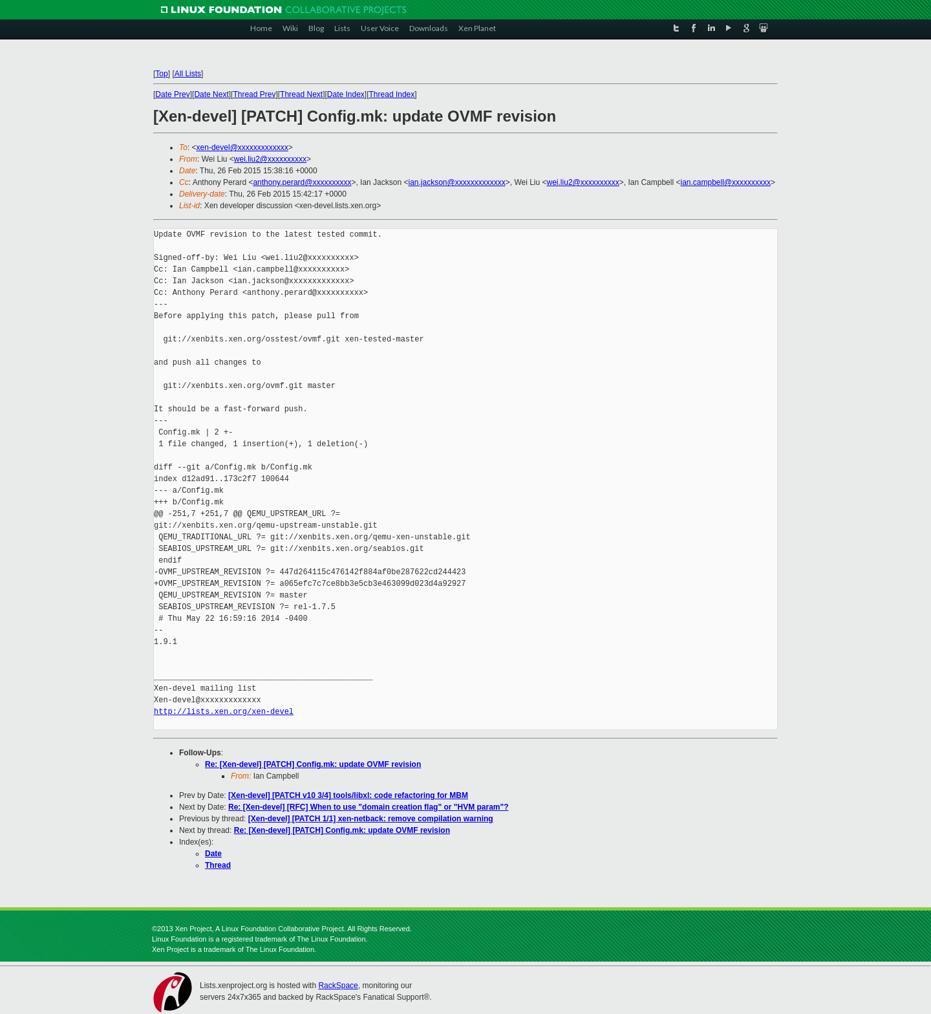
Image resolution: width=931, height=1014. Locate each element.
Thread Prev (254, 94)
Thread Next (301, 94)
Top (161, 73)
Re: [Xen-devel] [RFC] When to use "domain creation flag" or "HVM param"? (368, 807)
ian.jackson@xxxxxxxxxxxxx (456, 182)
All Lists (188, 73)
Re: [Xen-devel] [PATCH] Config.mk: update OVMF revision (313, 764)
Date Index (346, 94)
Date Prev (172, 94)
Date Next (211, 94)
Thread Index (392, 94)
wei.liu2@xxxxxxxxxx (270, 159)
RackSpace (338, 985)
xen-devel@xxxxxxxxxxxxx (242, 147)
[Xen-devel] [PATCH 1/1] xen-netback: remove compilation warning (370, 818)
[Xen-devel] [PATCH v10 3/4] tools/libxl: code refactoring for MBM (348, 795)
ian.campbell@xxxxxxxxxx (725, 182)
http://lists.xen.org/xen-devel (224, 711)
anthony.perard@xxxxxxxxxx (302, 182)
